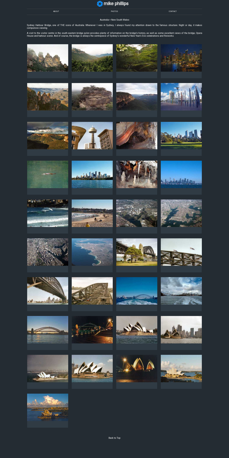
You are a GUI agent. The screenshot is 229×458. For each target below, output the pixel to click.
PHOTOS (114, 11)
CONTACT (173, 11)
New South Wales (120, 19)
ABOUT (56, 11)
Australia (104, 19)
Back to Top (114, 438)
